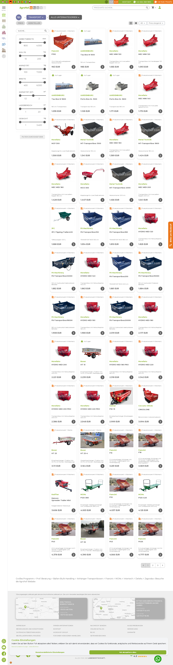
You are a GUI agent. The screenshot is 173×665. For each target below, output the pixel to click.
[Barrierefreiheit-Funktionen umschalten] (106, 1)
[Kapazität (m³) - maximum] (32, 95)
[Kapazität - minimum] (25, 72)
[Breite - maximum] (39, 85)
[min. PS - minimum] (25, 58)
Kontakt (126, 2)
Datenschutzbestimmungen (20, 646)
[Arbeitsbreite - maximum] (32, 42)
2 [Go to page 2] (152, 565)
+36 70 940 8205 (66, 615)
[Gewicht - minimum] (25, 125)
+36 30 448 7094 (66, 609)
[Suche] (32, 31)
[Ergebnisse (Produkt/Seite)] (143, 23)
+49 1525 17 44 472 (143, 610)
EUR (116, 2)
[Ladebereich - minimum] (25, 112)
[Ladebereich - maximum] (39, 112)
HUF (111, 2)
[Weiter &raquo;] (162, 565)
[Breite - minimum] (25, 85)
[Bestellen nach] (156, 23)
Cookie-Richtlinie (33, 646)
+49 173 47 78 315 (142, 616)
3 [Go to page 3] (157, 565)
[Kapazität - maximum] (39, 72)
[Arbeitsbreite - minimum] (25, 45)
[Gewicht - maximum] (39, 125)
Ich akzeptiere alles (127, 652)
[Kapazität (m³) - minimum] (25, 98)
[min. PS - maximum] (39, 58)
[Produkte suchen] (121, 8)
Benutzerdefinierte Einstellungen (50, 652)
